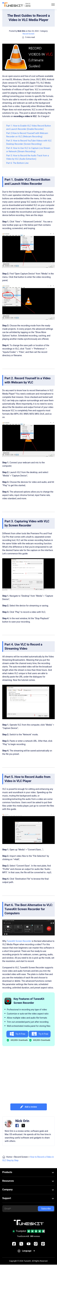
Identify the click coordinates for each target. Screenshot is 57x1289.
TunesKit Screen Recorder (19, 941)
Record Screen (28, 34)
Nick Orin (21, 31)
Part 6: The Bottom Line (17, 163)
